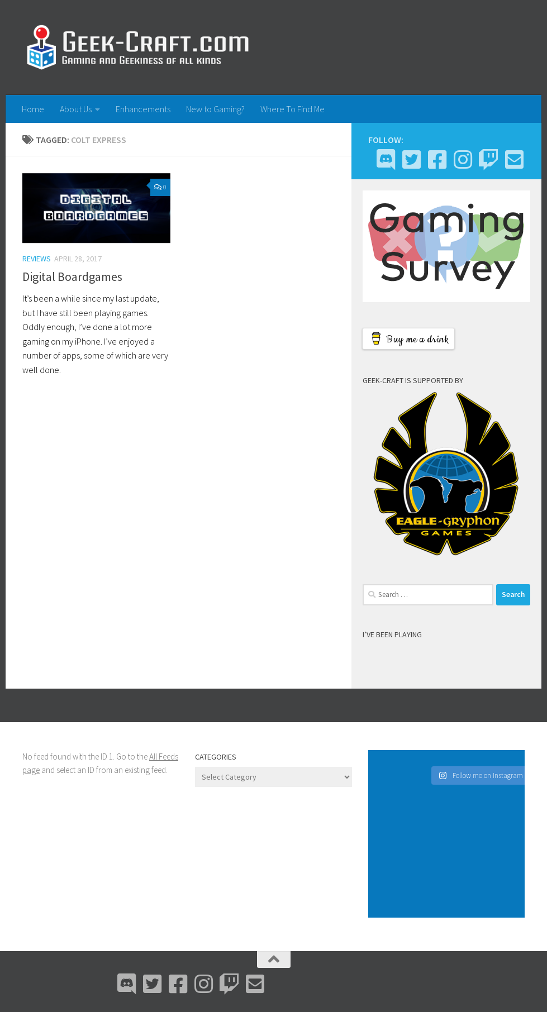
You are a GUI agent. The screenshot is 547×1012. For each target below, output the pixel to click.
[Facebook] (437, 159)
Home (33, 108)
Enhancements (143, 108)
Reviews (36, 259)
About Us (76, 108)
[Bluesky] (411, 159)
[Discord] (385, 159)
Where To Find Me (292, 108)
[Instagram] (462, 159)
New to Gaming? (215, 108)
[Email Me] (514, 159)
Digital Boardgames (72, 276)
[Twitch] (488, 159)
